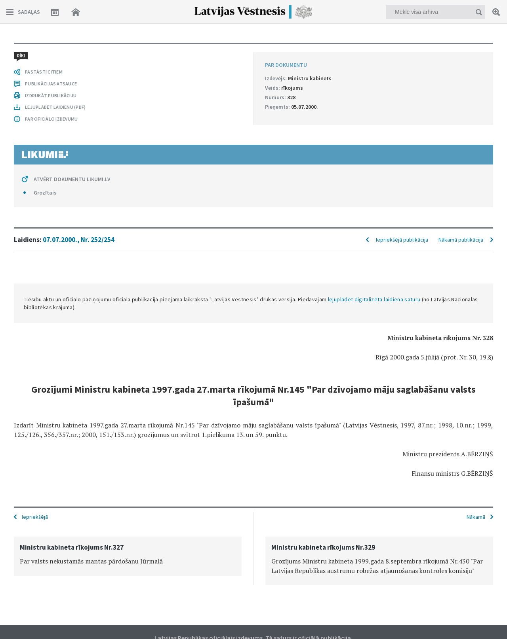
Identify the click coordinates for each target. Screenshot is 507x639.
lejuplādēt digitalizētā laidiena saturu (374, 299)
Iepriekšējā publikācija (402, 239)
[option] (128, 556)
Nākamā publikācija (460, 239)
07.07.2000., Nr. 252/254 (78, 239)
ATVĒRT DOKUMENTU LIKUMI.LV (72, 179)
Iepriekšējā (35, 516)
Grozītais (45, 192)
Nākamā (476, 516)
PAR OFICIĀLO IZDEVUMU (51, 119)
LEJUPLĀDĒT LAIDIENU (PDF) (55, 107)
